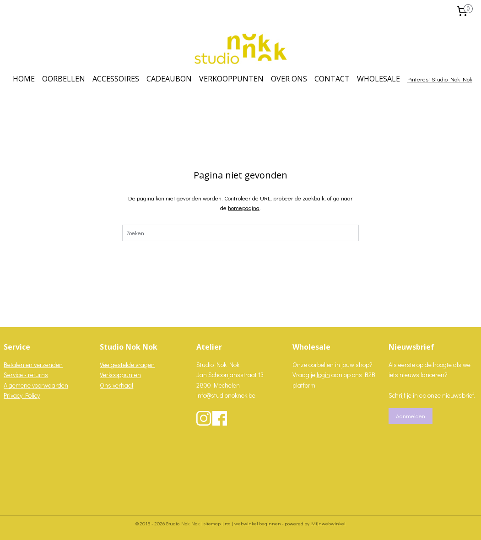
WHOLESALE (378, 79)
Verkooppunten (120, 374)
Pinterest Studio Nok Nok (439, 79)
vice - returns (30, 374)
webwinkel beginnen (257, 523)
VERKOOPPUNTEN (231, 79)
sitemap (212, 523)
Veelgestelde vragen (127, 364)
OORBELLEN (63, 79)
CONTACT (332, 79)
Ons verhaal (116, 385)
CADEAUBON (169, 79)
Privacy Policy (22, 395)
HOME (24, 79)
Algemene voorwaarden (36, 385)
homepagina (243, 207)
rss (227, 523)
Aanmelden (410, 416)
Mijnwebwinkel (328, 523)
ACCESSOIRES (115, 79)
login (323, 374)
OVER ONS (289, 79)
